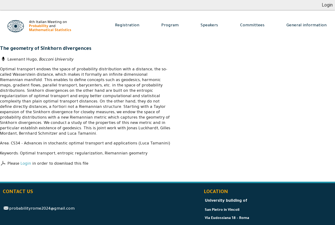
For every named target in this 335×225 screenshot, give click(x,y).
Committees (252, 26)
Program (170, 26)
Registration (127, 26)
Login (25, 164)
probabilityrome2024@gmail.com (42, 209)
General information (306, 26)
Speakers (209, 26)
